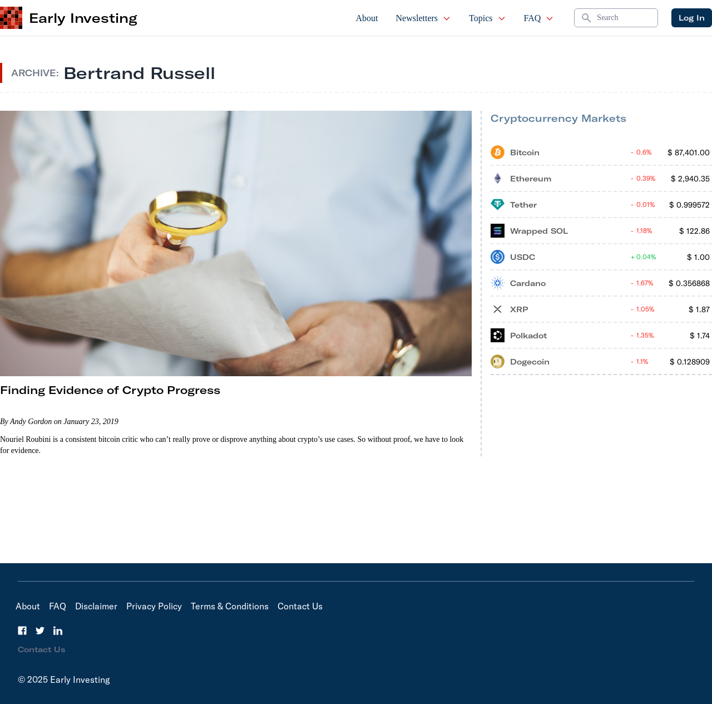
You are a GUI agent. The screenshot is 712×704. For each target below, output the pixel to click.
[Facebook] (22, 630)
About (367, 18)
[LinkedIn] (57, 630)
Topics (487, 18)
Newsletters (424, 18)
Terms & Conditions (230, 606)
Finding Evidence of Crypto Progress (110, 390)
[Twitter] (40, 630)
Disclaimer (96, 606)
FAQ (539, 18)
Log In (692, 18)
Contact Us (300, 606)
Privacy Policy (154, 606)
